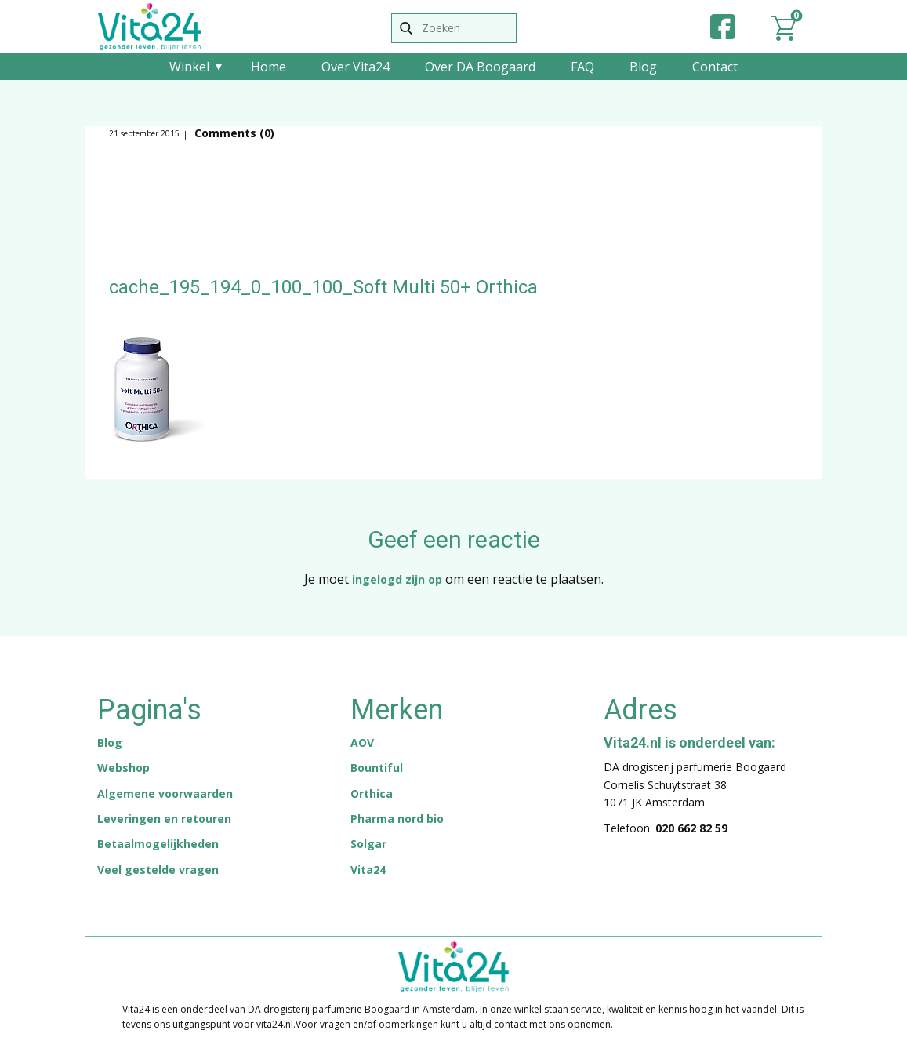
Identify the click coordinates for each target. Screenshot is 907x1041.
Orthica (371, 793)
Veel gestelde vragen (158, 869)
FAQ (582, 66)
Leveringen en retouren (164, 818)
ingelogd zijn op (397, 579)
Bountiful (376, 767)
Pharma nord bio (397, 818)
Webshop (123, 767)
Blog (643, 66)
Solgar (368, 843)
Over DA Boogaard (480, 66)
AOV (362, 742)
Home (268, 66)
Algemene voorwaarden (165, 793)
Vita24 (368, 869)
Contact (715, 66)
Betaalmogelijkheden (158, 843)
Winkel (189, 66)
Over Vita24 (355, 66)
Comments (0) (232, 133)
